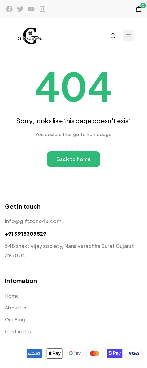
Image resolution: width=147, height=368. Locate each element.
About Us (15, 307)
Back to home (73, 159)
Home (12, 295)
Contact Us (18, 331)
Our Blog (15, 319)
